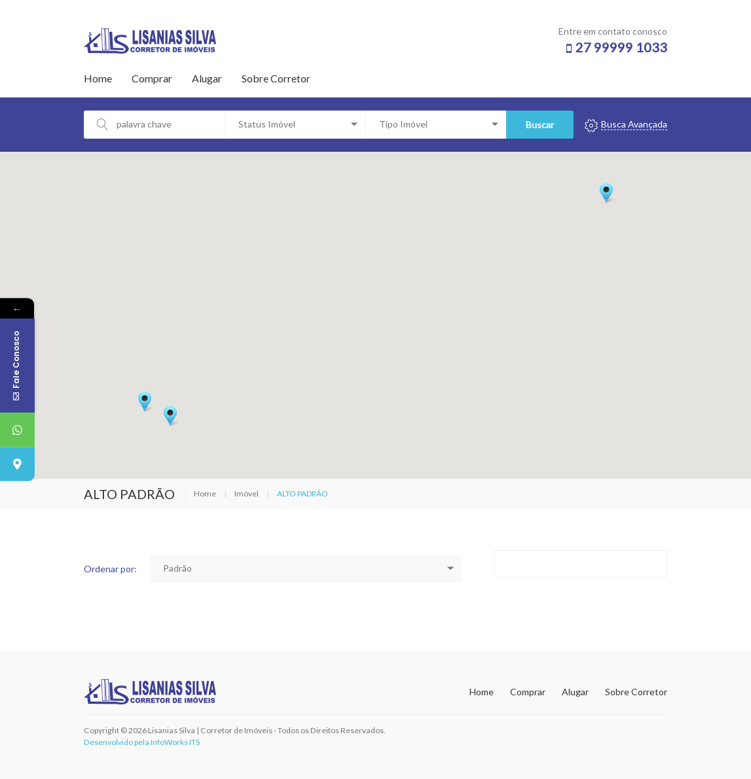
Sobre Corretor (276, 78)
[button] (606, 192)
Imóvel (246, 493)
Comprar (152, 78)
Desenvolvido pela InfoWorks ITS (142, 742)
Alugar (207, 78)
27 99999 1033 (621, 47)
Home (98, 78)
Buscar (538, 124)
